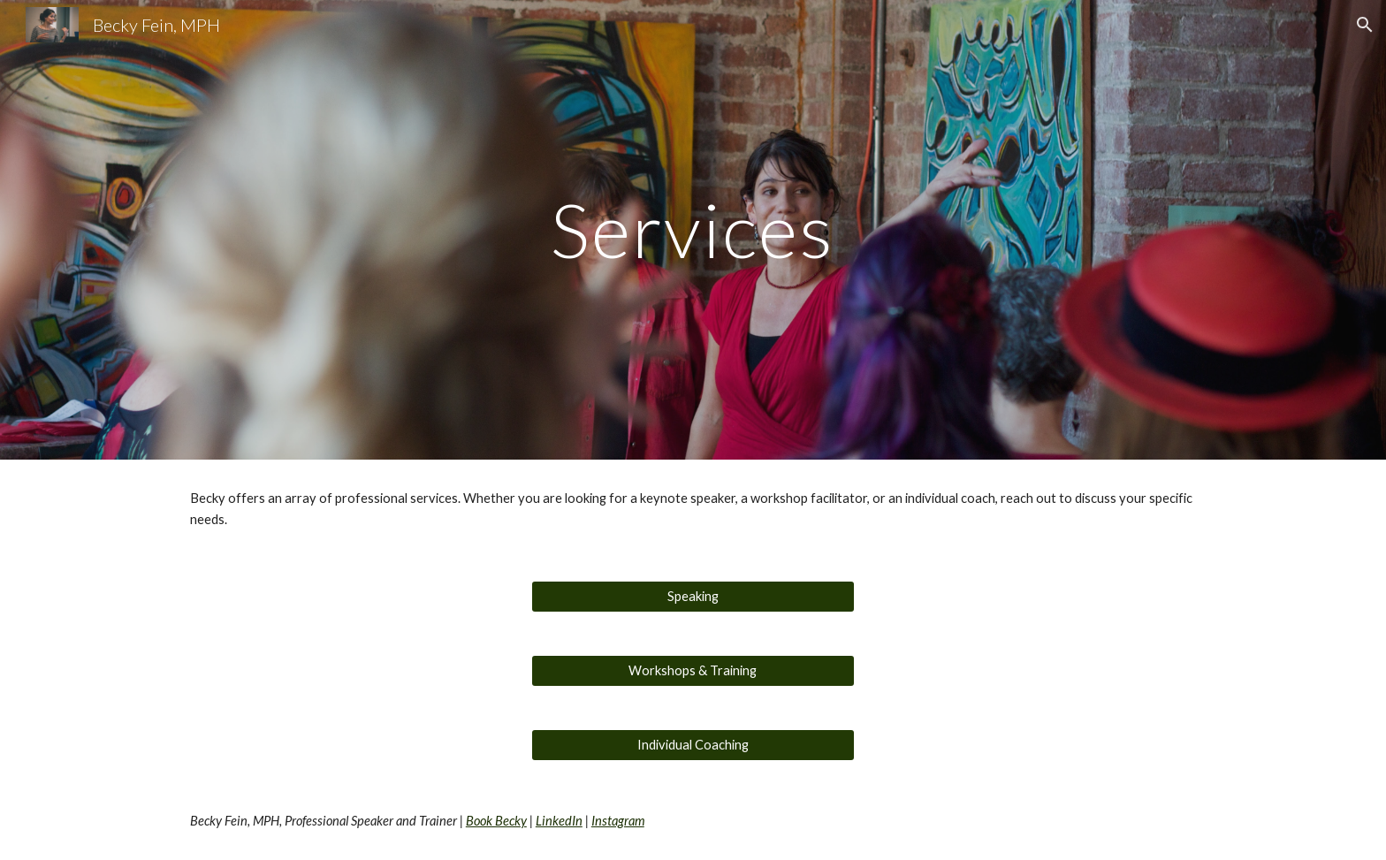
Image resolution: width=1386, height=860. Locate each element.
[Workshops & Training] (692, 671)
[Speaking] (692, 596)
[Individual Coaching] (692, 745)
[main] (693, 229)
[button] (1365, 25)
